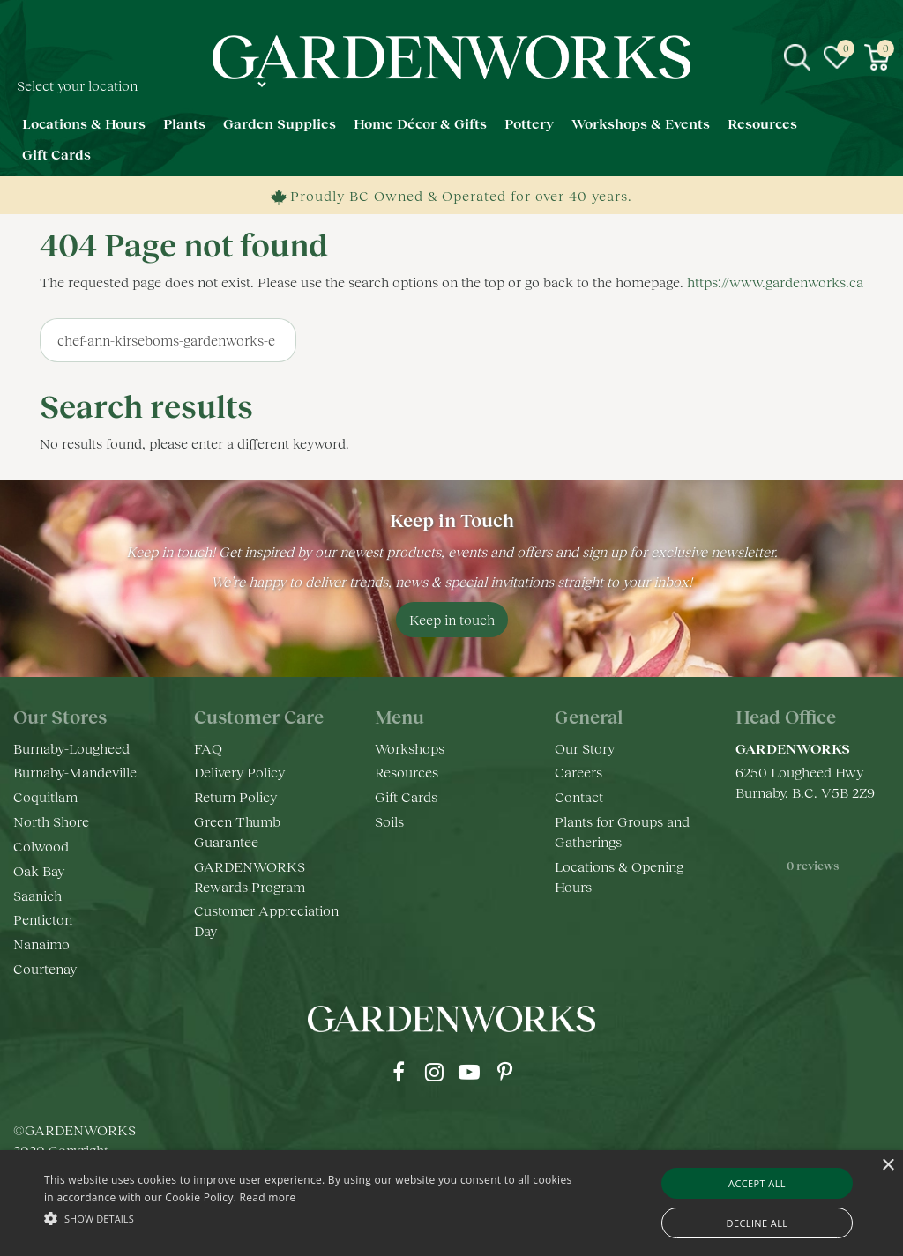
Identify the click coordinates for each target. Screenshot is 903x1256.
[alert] (451, 1203)
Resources (406, 771)
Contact (579, 796)
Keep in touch (452, 619)
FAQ (208, 747)
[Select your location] (141, 84)
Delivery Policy (239, 771)
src (797, 57)
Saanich (37, 895)
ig (434, 1072)
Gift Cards (406, 796)
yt (469, 1072)
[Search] (168, 340)
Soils (389, 821)
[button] (309, 1217)
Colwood (41, 845)
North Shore (51, 821)
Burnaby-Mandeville (75, 771)
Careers (578, 771)
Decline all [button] (757, 1223)
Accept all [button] (757, 1183)
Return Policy (235, 796)
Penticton (42, 918)
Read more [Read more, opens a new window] (268, 1197)
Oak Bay (38, 870)
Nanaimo (41, 943)
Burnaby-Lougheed (71, 747)
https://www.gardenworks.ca (775, 281)
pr (504, 1072)
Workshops (409, 747)
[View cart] (876, 57)
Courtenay (45, 968)
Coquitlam (45, 796)
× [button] (887, 1165)
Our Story (585, 747)
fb (398, 1072)
